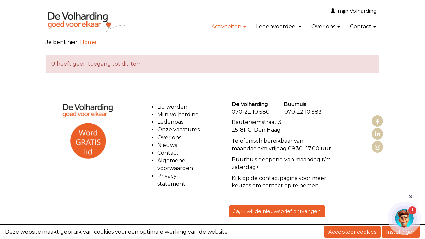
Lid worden (172, 107)
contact (269, 178)
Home (88, 42)
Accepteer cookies (352, 232)
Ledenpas (170, 122)
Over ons (325, 26)
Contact (363, 26)
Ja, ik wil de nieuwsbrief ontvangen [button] (277, 211)
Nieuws (167, 145)
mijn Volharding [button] (354, 11)
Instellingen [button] (401, 232)
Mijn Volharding (178, 114)
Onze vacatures (179, 129)
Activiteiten (229, 26)
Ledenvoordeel (278, 26)
